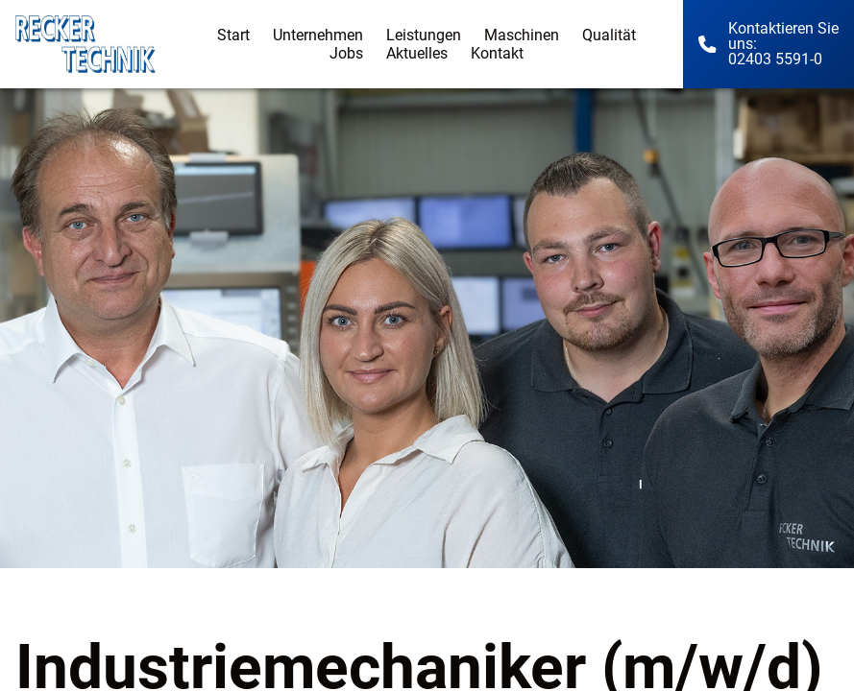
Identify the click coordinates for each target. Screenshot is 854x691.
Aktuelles (417, 53)
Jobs (346, 53)
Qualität (609, 35)
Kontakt (497, 53)
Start (233, 35)
